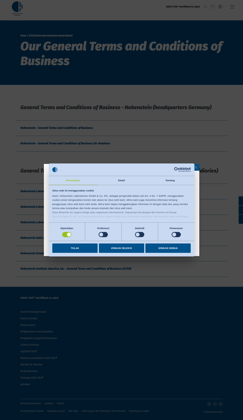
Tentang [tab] (170, 180)
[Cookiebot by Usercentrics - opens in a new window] (176, 169)
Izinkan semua (168, 248)
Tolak (75, 248)
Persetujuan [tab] (73, 180)
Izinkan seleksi (121, 248)
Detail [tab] (121, 180)
